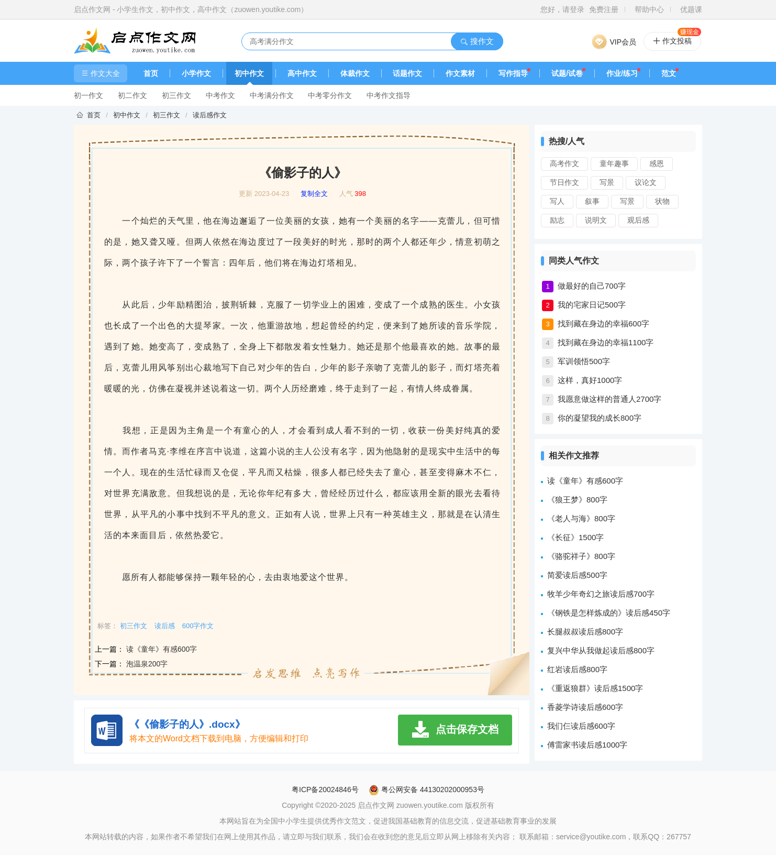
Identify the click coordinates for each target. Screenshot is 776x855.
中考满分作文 (272, 95)
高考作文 (564, 163)
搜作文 (476, 41)
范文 (668, 73)
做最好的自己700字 (592, 285)
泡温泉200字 (147, 664)
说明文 (596, 220)
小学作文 (196, 73)
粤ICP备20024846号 (325, 789)
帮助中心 (649, 9)
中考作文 (220, 95)
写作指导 (513, 73)
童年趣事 (614, 163)
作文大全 (100, 73)
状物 (662, 201)
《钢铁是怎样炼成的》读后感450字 (608, 612)
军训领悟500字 (584, 361)
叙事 (592, 201)
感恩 (656, 163)
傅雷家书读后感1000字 (587, 744)
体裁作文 (355, 73)
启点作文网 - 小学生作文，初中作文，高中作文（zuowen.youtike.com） (191, 9)
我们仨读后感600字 (581, 725)
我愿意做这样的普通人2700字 (609, 398)
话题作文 (407, 73)
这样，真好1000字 (590, 380)
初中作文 (249, 73)
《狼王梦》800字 (577, 499)
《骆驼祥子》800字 (581, 556)
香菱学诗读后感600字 (585, 707)
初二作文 (132, 95)
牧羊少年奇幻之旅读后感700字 (601, 593)
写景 (607, 182)
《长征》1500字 (575, 537)
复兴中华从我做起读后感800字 (601, 650)
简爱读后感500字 (577, 575)
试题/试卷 (567, 73)
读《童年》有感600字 (161, 649)
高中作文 (302, 73)
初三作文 (176, 95)
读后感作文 (210, 115)
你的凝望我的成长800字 (599, 417)
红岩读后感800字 (577, 669)
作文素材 (460, 73)
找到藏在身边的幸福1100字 (605, 342)
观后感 (638, 220)
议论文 (646, 182)
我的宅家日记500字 (592, 304)
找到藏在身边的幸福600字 (603, 323)
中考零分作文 (330, 95)
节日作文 (564, 182)
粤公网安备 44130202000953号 (426, 789)
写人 (557, 201)
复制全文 (314, 194)
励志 (557, 220)
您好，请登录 (562, 9)
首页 (150, 73)
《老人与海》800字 (581, 518)
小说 (277, 451)
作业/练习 (622, 73)
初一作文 (88, 95)
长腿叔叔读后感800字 (585, 631)
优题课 (691, 9)
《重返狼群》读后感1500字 (595, 688)
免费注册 (603, 9)
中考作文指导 (389, 95)
